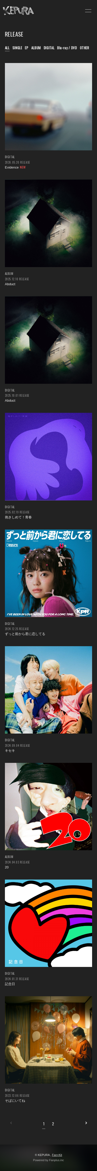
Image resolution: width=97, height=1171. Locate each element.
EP (26, 47)
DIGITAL (49, 47)
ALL (7, 47)
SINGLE (17, 47)
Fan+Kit (57, 1154)
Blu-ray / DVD (67, 47)
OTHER (84, 47)
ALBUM (36, 47)
